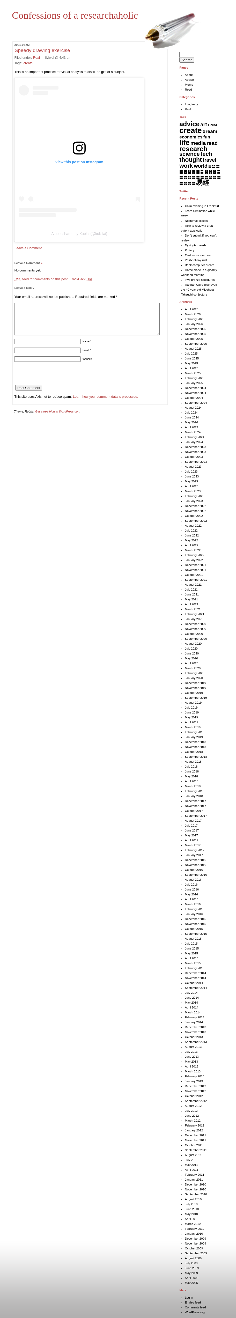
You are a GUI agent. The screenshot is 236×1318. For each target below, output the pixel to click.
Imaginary (191, 104)
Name (87, 347)
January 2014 (194, 1022)
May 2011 (191, 1164)
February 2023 (194, 496)
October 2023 (194, 456)
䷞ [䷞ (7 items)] (189, 183)
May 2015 (191, 953)
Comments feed (195, 1307)
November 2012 (195, 1091)
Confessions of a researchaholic (75, 15)
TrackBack (81, 279)
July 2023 (191, 471)
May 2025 (191, 363)
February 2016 (194, 909)
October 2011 (194, 1145)
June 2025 (192, 358)
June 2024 (192, 417)
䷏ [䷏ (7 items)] (210, 172)
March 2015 (193, 963)
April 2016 (191, 899)
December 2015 (195, 919)
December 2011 (195, 1135)
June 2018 (192, 771)
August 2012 (193, 1105)
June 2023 (192, 476)
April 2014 (191, 1007)
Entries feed (193, 1302)
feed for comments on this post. (41, 279)
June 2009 (192, 1268)
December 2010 (195, 1184)
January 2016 (194, 914)
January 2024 (194, 442)
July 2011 (191, 1159)
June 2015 (192, 948)
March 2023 (193, 491)
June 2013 (192, 1056)
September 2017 (196, 815)
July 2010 (191, 1204)
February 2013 (194, 1076)
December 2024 (195, 387)
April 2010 (191, 1218)
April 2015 (191, 958)
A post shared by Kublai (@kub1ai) (79, 234)
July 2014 (191, 992)
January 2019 (194, 737)
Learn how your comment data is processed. (105, 403)
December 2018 (195, 741)
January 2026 (194, 324)
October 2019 (194, 692)
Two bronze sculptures (200, 279)
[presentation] (53, 381)
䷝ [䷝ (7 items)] (185, 183)
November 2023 (195, 451)
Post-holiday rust (196, 260)
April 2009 (191, 1277)
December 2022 (195, 505)
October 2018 (194, 751)
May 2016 (191, 894)
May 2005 (191, 1282)
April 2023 (191, 486)
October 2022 (194, 515)
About (189, 74)
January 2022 (194, 560)
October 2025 (194, 338)
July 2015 (191, 943)
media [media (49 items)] (198, 143)
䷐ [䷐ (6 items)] (214, 172)
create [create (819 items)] (190, 130)
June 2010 (192, 1209)
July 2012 (191, 1110)
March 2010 (193, 1223)
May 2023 (191, 481)
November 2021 (195, 569)
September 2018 (196, 756)
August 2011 (193, 1155)
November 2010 (195, 1189)
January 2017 (194, 855)
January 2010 (194, 1233)
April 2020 (191, 663)
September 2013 (196, 1041)
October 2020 (194, 633)
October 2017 (194, 810)
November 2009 (195, 1243)
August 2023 (193, 466)
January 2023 (194, 501)
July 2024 (191, 412)
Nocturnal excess (196, 220)
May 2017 (191, 835)
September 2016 (196, 874)
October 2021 (194, 574)
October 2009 (194, 1248)
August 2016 (193, 879)
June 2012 (192, 1115)
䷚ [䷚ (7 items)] (214, 177)
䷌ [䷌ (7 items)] (198, 172)
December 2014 (195, 973)
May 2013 (191, 1061)
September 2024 (196, 402)
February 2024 (194, 437)
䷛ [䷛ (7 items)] (218, 177)
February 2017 (194, 850)
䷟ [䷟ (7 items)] (193, 183)
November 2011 (195, 1140)
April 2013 (191, 1066)
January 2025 (194, 383)
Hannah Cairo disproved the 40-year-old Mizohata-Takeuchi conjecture (199, 289)
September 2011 (196, 1150)
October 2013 (194, 1037)
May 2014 (191, 1002)
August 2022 (193, 525)
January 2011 (194, 1179)
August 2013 (193, 1046)
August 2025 (193, 348)
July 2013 (191, 1051)
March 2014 (193, 1012)
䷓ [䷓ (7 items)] (185, 177)
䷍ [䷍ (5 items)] (202, 172)
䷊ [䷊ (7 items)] (189, 172)
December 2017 (195, 800)
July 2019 (191, 707)
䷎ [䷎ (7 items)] (206, 172)
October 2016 (194, 869)
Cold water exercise (198, 255)
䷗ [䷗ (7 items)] (202, 177)
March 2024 (193, 432)
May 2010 (191, 1214)
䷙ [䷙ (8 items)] (210, 177)
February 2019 (194, 732)
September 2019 (196, 697)
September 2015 (196, 933)
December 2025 (195, 328)
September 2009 (196, 1253)
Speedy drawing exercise (42, 50)
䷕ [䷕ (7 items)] (193, 177)
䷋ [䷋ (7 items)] (193, 172)
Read (188, 89)
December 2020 (195, 623)
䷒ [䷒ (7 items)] (181, 177)
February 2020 (194, 673)
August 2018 (193, 761)
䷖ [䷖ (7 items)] (198, 177)
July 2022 (191, 530)
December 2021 (195, 564)
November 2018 (195, 746)
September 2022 (196, 520)
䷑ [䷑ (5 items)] (218, 172)
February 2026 (194, 319)
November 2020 (195, 628)
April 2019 (191, 722)
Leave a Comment (28, 248)
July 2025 (191, 353)
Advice (189, 79)
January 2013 (194, 1081)
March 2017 (193, 845)
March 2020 (193, 668)
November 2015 (195, 923)
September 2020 (196, 638)
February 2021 (194, 614)
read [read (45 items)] (212, 143)
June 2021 (192, 594)
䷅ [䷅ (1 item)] (209, 166)
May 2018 (191, 776)
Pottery (189, 250)
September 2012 (196, 1100)
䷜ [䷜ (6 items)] (181, 183)
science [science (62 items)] (189, 154)
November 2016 (195, 864)
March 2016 (193, 904)
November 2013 (195, 1032)
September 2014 (196, 987)
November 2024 (195, 392)
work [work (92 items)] (186, 166)
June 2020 (192, 653)
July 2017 (191, 825)
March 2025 (193, 373)
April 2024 (191, 427)
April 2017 (191, 840)
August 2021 (193, 584)
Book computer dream (199, 265)
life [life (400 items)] (184, 142)
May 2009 (191, 1273)
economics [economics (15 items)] (190, 137)
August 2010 (193, 1199)
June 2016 (192, 889)
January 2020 (194, 678)
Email (87, 356)
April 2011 (191, 1169)
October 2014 (194, 982)
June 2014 (192, 997)
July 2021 (191, 589)
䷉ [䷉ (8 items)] (185, 172)
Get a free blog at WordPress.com (57, 417)
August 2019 (193, 702)
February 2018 (194, 791)
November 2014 (195, 978)
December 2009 (195, 1238)
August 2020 (193, 643)
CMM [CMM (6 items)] (212, 125)
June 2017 (192, 830)
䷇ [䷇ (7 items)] (217, 166)
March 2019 (193, 727)
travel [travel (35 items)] (209, 160)
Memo (189, 84)
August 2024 (193, 407)
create (28, 63)
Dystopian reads (195, 245)
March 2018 (193, 786)
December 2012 (195, 1086)
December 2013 (195, 1027)
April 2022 (191, 545)
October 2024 (194, 397)
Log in (189, 1297)
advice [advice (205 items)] (189, 124)
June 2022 (192, 535)
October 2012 (194, 1096)
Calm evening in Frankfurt (202, 206)
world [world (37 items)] (201, 166)
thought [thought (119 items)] (190, 159)
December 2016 (195, 860)
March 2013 (193, 1071)
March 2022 (193, 550)
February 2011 (194, 1174)
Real (36, 58)
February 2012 (194, 1125)
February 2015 (194, 968)
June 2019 (192, 712)
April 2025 (191, 368)
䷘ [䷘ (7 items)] (206, 177)
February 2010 (194, 1228)
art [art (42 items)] (203, 124)
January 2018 (194, 796)
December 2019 (195, 682)
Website (87, 365)
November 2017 (195, 805)
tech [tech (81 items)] (206, 154)
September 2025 (196, 343)
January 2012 (194, 1130)
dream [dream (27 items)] (210, 131)
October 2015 (194, 928)
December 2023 (195, 446)
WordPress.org (195, 1312)
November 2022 (195, 510)
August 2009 (193, 1258)
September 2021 (196, 579)
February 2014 (194, 1017)
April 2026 (191, 309)
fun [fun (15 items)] (206, 137)
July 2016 (191, 884)
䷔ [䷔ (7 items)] (189, 177)
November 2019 (195, 687)
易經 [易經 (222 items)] (202, 182)
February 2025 (194, 378)
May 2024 (191, 422)
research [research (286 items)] (193, 149)
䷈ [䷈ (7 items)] (181, 172)
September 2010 (196, 1194)
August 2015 (193, 938)
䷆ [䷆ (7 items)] (213, 166)
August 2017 (193, 820)
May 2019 (191, 717)
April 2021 (191, 604)
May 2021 (191, 599)
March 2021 (193, 609)
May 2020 (191, 658)
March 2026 (193, 314)
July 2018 (191, 766)
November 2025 (195, 333)
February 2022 (194, 555)
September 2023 (196, 461)
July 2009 (191, 1263)
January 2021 (194, 619)
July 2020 (191, 648)
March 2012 (193, 1120)
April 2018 (191, 781)
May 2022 (191, 540)
